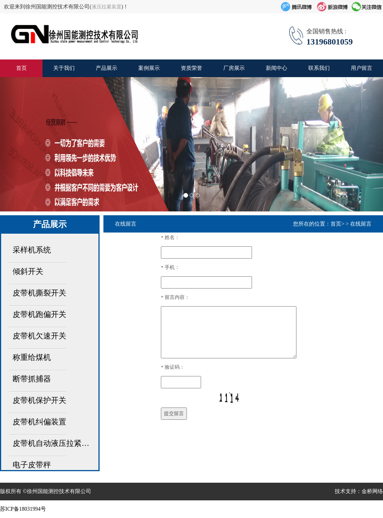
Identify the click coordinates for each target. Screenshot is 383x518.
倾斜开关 (28, 271)
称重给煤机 (32, 357)
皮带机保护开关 (39, 400)
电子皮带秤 (32, 464)
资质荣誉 (191, 68)
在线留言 (361, 224)
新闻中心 (276, 68)
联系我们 (319, 68)
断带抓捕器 (32, 378)
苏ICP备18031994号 (23, 509)
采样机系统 (32, 250)
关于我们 (64, 68)
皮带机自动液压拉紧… (51, 443)
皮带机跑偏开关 (39, 314)
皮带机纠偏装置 (39, 421)
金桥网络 (372, 491)
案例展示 (149, 68)
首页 (21, 68)
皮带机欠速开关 (39, 336)
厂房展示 (234, 68)
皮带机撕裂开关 (39, 293)
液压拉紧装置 (106, 7)
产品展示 (106, 68)
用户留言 (361, 68)
